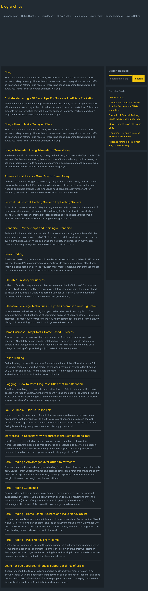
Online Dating (133, 16)
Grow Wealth (64, 16)
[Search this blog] (121, 78)
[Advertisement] (74, 42)
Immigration (80, 16)
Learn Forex (96, 16)
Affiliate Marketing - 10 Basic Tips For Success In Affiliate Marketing (124, 106)
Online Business (114, 16)
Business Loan (10, 16)
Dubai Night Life (30, 16)
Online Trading (116, 97)
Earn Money (48, 16)
